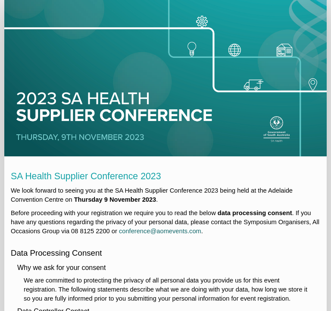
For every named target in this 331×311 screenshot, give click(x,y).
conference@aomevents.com (160, 231)
